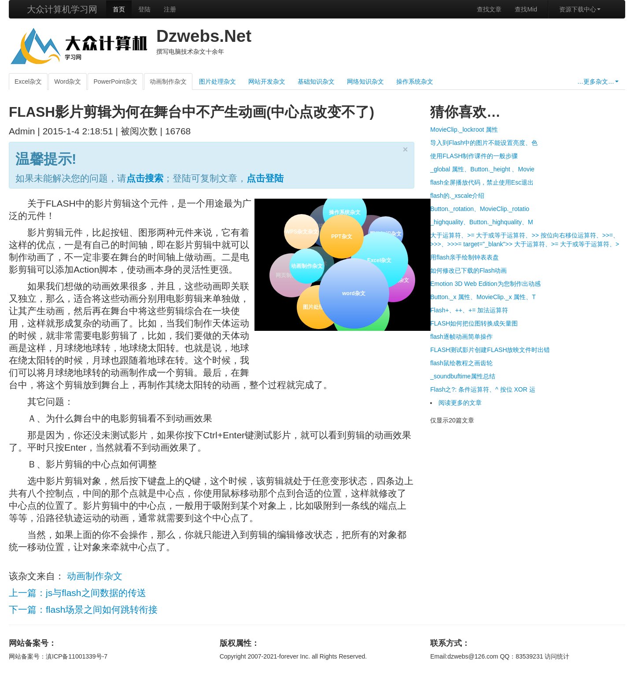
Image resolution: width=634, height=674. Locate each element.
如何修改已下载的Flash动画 (468, 270)
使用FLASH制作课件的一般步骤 (474, 155)
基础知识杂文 (316, 81)
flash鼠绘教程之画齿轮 (461, 363)
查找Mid (526, 9)
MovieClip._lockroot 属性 (464, 129)
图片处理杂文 (217, 81)
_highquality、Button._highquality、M (481, 222)
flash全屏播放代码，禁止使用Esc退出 (482, 182)
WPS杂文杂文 (301, 232)
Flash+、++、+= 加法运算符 (469, 310)
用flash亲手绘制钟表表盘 (464, 257)
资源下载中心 (580, 9)
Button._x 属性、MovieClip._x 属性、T (483, 296)
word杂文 (353, 292)
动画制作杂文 (168, 81)
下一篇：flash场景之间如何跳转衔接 (83, 609)
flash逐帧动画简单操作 (461, 336)
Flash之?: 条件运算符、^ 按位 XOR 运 (482, 389)
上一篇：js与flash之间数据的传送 (77, 593)
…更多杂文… (598, 81)
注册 (170, 9)
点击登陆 (265, 178)
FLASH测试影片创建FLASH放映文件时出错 (490, 349)
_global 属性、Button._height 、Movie (482, 169)
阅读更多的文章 (460, 402)
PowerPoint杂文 (115, 81)
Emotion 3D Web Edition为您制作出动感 (485, 283)
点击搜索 (144, 178)
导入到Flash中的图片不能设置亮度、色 (484, 142)
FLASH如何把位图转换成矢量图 (474, 323)
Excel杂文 (28, 81)
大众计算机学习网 (62, 9)
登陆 (144, 9)
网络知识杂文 (365, 81)
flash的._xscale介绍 (457, 195)
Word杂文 (67, 81)
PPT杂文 (341, 236)
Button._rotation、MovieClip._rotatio (479, 208)
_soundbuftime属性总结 (462, 376)
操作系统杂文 (414, 81)
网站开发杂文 (266, 81)
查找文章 (489, 9)
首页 (119, 9)
